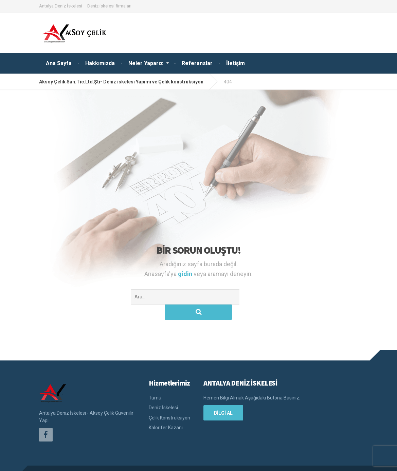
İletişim (235, 63)
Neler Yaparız (145, 63)
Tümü (155, 382)
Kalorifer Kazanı (166, 412)
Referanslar (197, 63)
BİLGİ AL (223, 397)
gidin (186, 273)
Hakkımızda (100, 63)
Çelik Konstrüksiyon (169, 402)
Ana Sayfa (59, 63)
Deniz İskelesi (163, 392)
